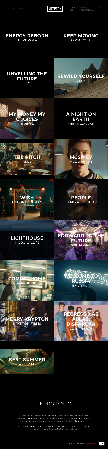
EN (99, 7)
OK (102, 444)
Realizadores (19, 9)
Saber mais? (91, 444)
